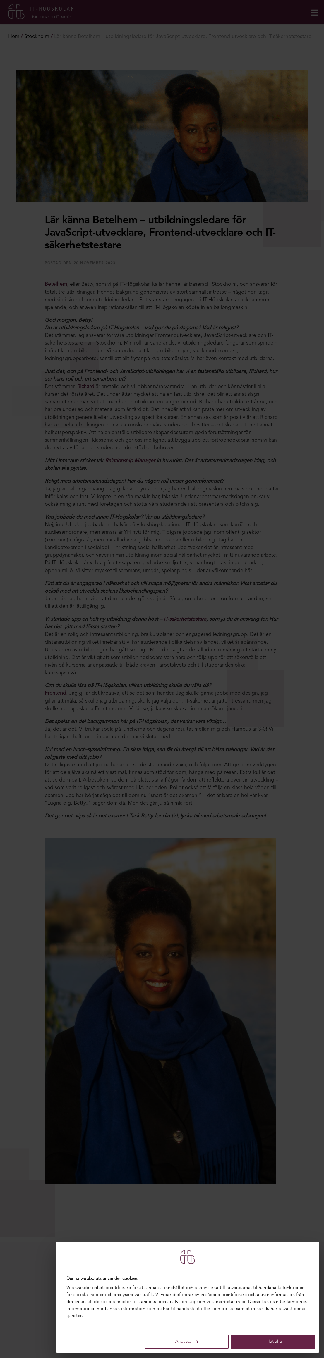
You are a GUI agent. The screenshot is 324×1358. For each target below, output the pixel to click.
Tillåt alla (273, 1342)
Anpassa (186, 1342)
